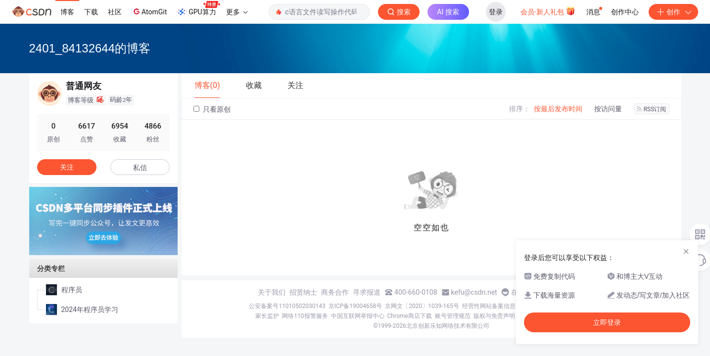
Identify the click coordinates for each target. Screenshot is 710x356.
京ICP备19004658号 (355, 306)
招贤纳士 (303, 292)
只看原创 (212, 109)
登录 (496, 12)
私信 (140, 168)
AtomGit (149, 11)
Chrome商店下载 (409, 315)
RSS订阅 (651, 109)
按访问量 (608, 109)
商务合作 (335, 292)
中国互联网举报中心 (357, 315)
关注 (67, 167)
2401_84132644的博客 (90, 48)
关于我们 (271, 292)
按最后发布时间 (558, 109)
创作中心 (625, 12)
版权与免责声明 (494, 315)
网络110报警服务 (305, 315)
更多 (237, 12)
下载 (91, 12)
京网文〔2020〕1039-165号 (422, 306)
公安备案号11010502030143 (287, 306)
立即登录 (607, 322)
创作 (673, 12)
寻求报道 (366, 292)
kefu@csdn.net (474, 292)
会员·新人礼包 (548, 11)
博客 (67, 12)
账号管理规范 (453, 315)
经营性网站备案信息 (489, 306)
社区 (115, 12)
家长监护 (267, 315)
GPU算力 (198, 9)
